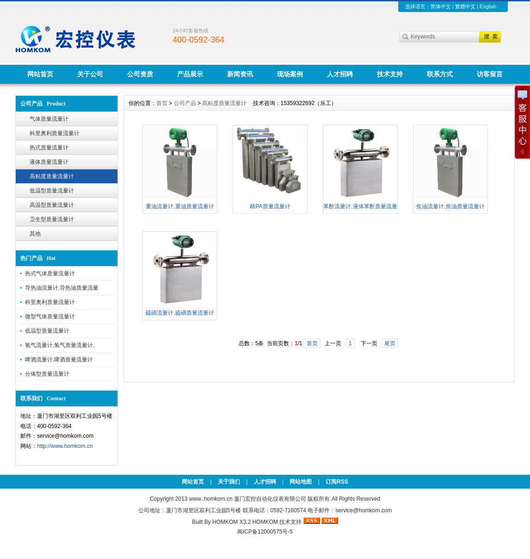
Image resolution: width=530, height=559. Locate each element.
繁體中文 (465, 6)
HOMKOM (265, 522)
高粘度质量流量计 (52, 176)
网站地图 (301, 481)
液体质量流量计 (49, 162)
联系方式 (440, 74)
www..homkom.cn (211, 499)
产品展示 (190, 74)
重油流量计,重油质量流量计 (180, 206)
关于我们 (229, 481)
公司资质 (140, 74)
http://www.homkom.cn (65, 446)
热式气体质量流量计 (50, 273)
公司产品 (185, 103)
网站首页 (40, 74)
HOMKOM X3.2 (231, 522)
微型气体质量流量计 (50, 316)
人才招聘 (340, 74)
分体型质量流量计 (47, 374)
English (488, 6)
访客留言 (490, 74)
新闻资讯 (240, 74)
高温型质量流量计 (52, 205)
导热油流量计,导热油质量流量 (62, 288)
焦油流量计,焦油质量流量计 (450, 206)
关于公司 (90, 74)
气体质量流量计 (49, 119)
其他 (35, 233)
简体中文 (441, 6)
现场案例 (290, 74)
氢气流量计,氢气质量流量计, (60, 345)
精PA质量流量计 (270, 206)
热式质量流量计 (49, 147)
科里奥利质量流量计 (55, 133)
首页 (161, 103)
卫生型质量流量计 (52, 219)
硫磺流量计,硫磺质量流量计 (180, 313)
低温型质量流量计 (52, 190)
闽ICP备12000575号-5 (265, 531)
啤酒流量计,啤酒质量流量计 (59, 359)
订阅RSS (337, 481)
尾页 (389, 343)
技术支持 (390, 74)
